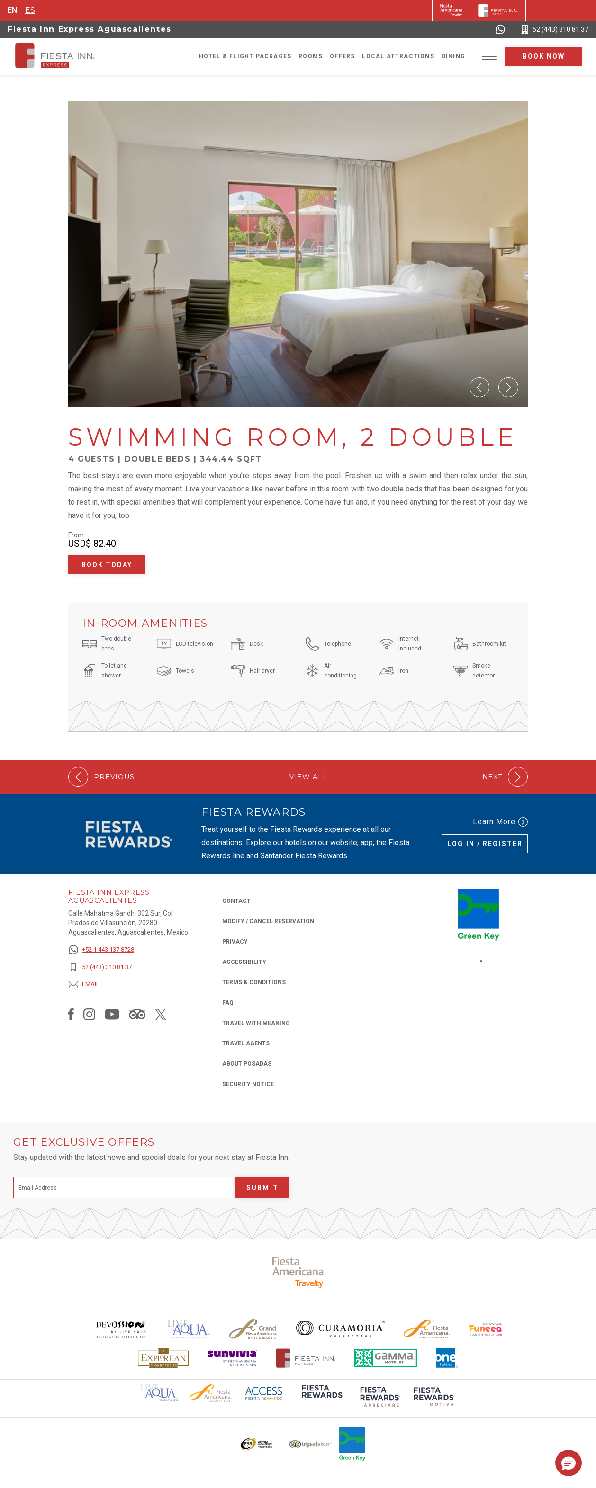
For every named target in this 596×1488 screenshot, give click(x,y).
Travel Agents (246, 1043)
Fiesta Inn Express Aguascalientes (90, 29)
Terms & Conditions (254, 982)
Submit (262, 1188)
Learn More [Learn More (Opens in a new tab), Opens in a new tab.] (500, 822)
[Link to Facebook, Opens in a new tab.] (71, 1014)
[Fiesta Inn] (497, 10)
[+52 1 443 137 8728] (101, 949)
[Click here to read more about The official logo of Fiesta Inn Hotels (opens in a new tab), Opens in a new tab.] (306, 1358)
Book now (544, 56)
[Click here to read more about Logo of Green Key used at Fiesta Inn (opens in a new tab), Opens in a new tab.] (352, 1444)
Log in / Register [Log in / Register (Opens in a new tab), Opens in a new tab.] (485, 843)
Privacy (235, 941)
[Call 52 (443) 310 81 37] (554, 29)
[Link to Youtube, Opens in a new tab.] (112, 1014)
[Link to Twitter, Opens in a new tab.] (160, 1014)
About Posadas (246, 1063)
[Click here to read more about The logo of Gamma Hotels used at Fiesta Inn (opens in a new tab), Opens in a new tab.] (385, 1358)
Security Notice (248, 1084)
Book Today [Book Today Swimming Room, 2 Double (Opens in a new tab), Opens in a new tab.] (107, 565)
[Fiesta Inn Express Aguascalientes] (82, 56)
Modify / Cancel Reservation (268, 921)
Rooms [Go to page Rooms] (310, 56)
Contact (236, 901)
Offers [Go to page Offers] (342, 56)
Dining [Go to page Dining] (453, 56)
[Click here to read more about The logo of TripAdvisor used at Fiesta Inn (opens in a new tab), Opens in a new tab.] (310, 1444)
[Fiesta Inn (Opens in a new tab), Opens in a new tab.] (451, 10)
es (30, 10)
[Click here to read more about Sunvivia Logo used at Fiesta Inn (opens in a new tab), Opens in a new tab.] (232, 1358)
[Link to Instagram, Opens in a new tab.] (89, 1014)
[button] (479, 387)
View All (308, 777)
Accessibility (244, 962)
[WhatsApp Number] (500, 29)
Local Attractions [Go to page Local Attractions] (398, 56)
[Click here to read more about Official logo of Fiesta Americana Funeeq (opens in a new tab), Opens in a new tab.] (486, 1329)
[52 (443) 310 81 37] (101, 967)
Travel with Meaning (256, 1023)
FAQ (228, 1002)
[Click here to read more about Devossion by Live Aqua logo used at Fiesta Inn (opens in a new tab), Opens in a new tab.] (121, 1329)
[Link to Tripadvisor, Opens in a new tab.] (137, 1014)
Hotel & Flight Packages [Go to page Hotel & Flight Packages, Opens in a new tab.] (245, 56)
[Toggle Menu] (489, 56)
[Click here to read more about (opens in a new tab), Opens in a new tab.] (321, 1397)
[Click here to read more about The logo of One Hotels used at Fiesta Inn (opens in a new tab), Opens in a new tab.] (447, 1358)
